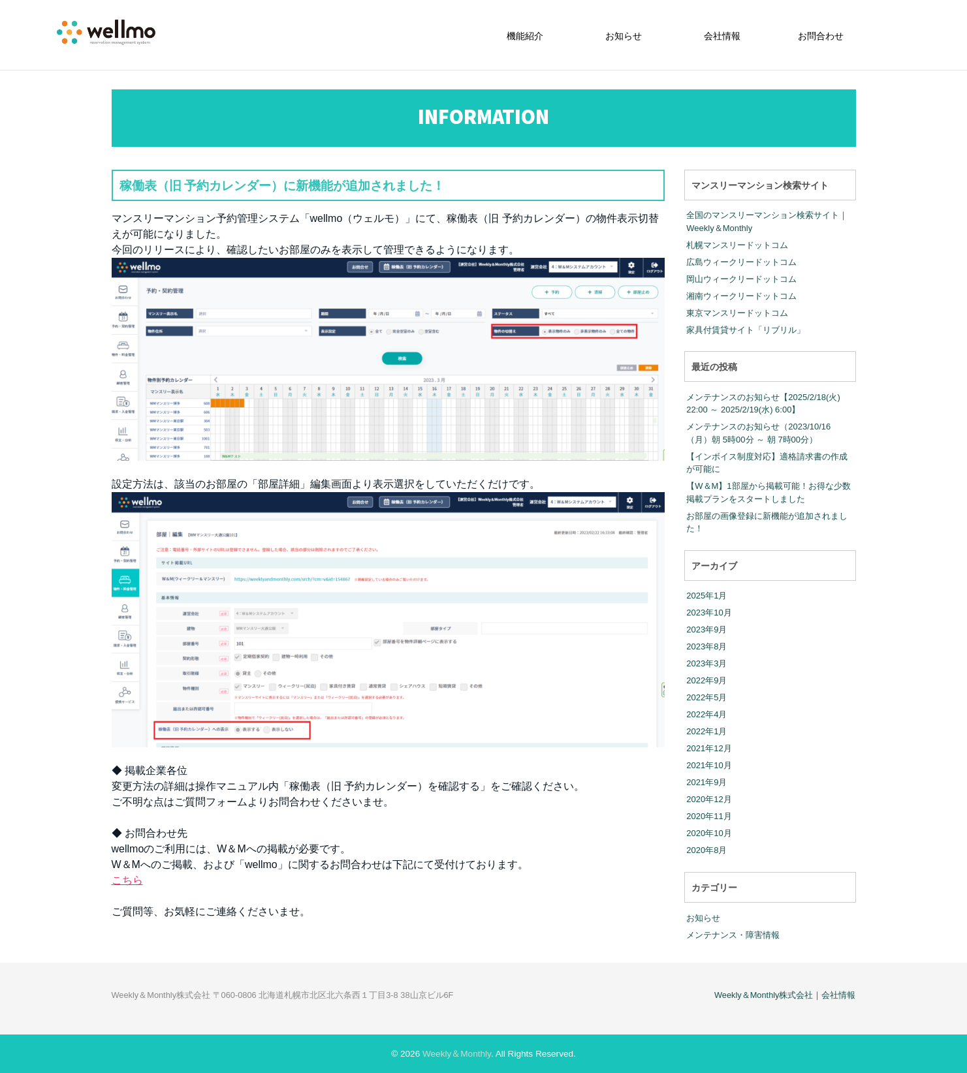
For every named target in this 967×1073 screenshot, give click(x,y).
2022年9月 (706, 680)
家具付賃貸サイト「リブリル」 (745, 329)
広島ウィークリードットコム (741, 261)
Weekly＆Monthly (456, 1054)
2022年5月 (706, 697)
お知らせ (623, 36)
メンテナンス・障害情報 (733, 934)
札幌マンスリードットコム (737, 244)
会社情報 (722, 36)
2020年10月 (708, 833)
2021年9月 (706, 782)
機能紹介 (525, 36)
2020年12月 (708, 799)
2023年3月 (706, 663)
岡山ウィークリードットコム (741, 278)
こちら (127, 880)
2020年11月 (708, 816)
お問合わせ (821, 36)
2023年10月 (708, 612)
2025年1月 (706, 595)
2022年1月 (706, 731)
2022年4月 (706, 714)
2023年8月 (706, 646)
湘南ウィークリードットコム (741, 295)
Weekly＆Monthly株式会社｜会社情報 (785, 995)
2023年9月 (706, 629)
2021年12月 (708, 748)
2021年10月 (708, 765)
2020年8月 (706, 850)
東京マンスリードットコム (737, 312)
